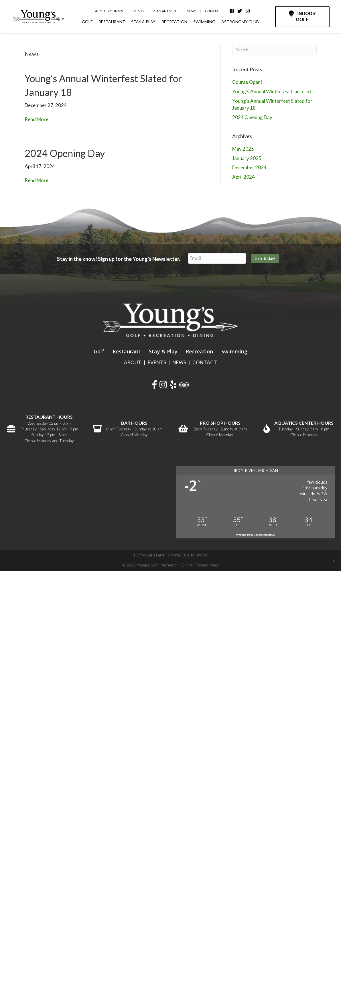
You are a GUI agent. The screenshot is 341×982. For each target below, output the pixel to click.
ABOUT (132, 362)
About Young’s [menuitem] (109, 11)
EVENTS (157, 362)
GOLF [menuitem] (87, 21)
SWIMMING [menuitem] (205, 21)
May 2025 (243, 149)
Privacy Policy (207, 565)
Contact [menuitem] (213, 11)
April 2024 (243, 177)
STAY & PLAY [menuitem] (143, 21)
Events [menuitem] (138, 11)
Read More (36, 119)
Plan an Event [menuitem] (165, 11)
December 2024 (249, 167)
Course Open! (247, 82)
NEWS (179, 362)
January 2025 (246, 158)
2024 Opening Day (65, 153)
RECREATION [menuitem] (175, 21)
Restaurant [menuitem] (127, 351)
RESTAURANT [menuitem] (112, 21)
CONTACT (204, 362)
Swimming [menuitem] (234, 351)
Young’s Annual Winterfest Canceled (271, 91)
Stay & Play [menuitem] (163, 351)
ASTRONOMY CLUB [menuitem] (240, 21)
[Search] (274, 49)
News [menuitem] (192, 11)
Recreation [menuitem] (199, 351)
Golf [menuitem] (99, 351)
